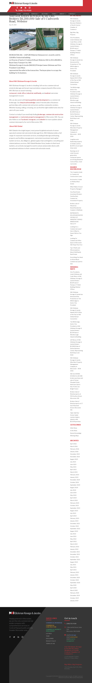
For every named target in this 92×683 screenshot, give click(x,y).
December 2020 (75, 577)
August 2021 (74, 562)
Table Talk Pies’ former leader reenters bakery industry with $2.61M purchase (75, 417)
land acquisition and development (37, 100)
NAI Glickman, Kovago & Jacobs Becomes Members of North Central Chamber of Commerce (73, 650)
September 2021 (75, 559)
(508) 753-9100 (76, 4)
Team (54, 7)
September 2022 (75, 528)
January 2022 (74, 549)
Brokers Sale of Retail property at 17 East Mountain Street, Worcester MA (76, 405)
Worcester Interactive (76, 677)
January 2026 (74, 451)
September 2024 (75, 485)
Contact (72, 7)
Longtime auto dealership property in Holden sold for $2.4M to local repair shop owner (76, 144)
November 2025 (75, 456)
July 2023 (73, 513)
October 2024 (74, 482)
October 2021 (74, 557)
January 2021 (74, 575)
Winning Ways (74, 435)
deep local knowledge (27, 102)
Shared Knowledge (75, 433)
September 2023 (75, 508)
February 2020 (74, 593)
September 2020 (75, 582)
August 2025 (74, 459)
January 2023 (74, 521)
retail (19, 93)
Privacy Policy (51, 641)
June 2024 (73, 492)
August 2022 (74, 531)
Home (19, 7)
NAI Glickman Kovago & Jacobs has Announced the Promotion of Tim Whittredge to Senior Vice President (76, 64)
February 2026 (74, 449)
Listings (26, 7)
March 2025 (74, 472)
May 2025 (73, 467)
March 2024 (74, 500)
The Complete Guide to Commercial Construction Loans (76, 174)
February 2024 (74, 503)
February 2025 (74, 474)
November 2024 (75, 480)
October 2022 (74, 526)
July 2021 (73, 564)
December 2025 (75, 454)
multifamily (37, 93)
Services (34, 7)
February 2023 (74, 518)
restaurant (13, 93)
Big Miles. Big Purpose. (73, 664)
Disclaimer (49, 638)
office (24, 93)
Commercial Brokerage (54, 623)
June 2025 (73, 464)
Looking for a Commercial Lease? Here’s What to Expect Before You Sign (76, 231)
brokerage (41, 114)
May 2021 (73, 567)
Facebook (24, 119)
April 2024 (73, 498)
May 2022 (73, 539)
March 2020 (74, 590)
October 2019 (74, 598)
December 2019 (75, 595)
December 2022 (75, 523)
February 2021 (74, 572)
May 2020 (73, 585)
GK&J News (73, 428)
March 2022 (74, 544)
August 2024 (74, 487)
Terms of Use (50, 643)
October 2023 (74, 505)
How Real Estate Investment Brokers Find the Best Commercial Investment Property (76, 196)
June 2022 (73, 536)
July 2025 (73, 462)
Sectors (45, 7)
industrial (30, 93)
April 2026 (73, 444)
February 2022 (74, 546)
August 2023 (74, 510)
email (71, 635)
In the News (73, 430)
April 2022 (73, 541)
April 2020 (73, 588)
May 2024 (73, 495)
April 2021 (73, 570)
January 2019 (74, 600)
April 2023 (73, 516)
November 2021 (75, 554)
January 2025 (74, 477)
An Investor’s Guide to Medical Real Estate (76, 182)
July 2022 (73, 534)
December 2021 (75, 552)
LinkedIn (42, 119)
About (62, 7)
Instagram (32, 119)
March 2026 (74, 446)
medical (47, 93)
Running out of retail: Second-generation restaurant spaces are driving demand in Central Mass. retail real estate (76, 157)
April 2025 (73, 469)
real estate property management (32, 117)
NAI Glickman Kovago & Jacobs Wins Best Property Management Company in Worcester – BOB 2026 (76, 130)
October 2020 (74, 580)
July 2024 (73, 490)
